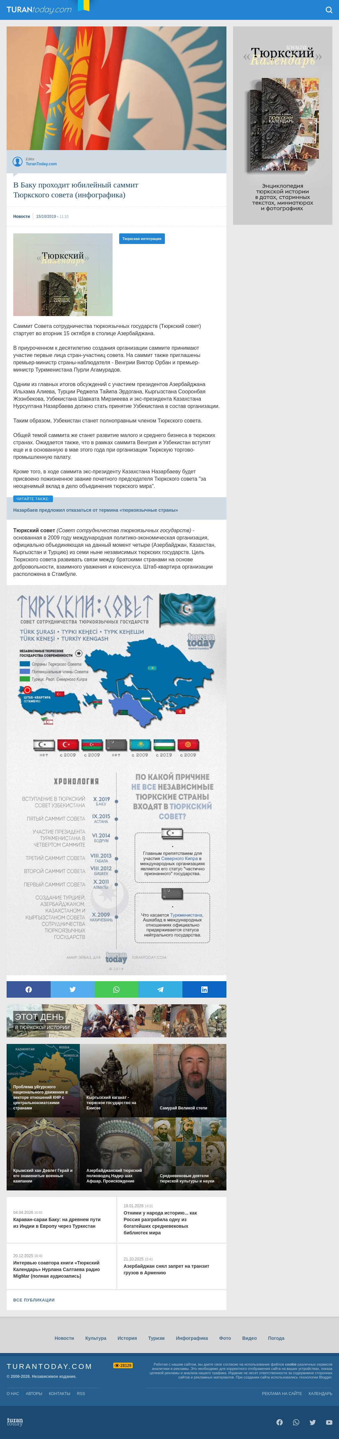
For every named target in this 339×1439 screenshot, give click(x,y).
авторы (34, 1393)
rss (81, 1393)
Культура (96, 1338)
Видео (249, 1338)
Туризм (156, 1338)
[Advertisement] (63, 274)
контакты (60, 1393)
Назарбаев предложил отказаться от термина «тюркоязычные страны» (95, 510)
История (127, 1338)
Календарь (320, 1393)
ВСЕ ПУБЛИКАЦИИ (34, 1300)
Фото (225, 1338)
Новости (64, 1338)
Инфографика (192, 1338)
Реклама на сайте (282, 1393)
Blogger (325, 1377)
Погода (276, 1338)
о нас (13, 1393)
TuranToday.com (46, 10)
